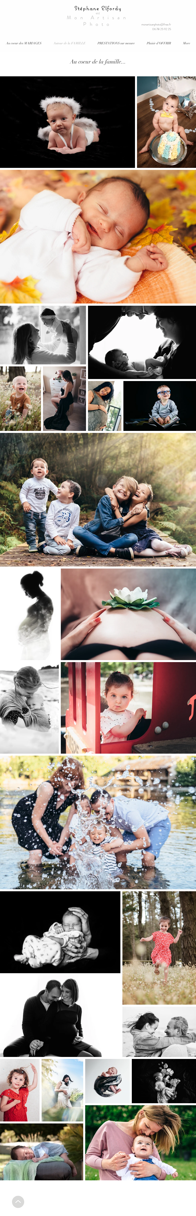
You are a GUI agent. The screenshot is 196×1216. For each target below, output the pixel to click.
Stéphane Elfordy (98, 8)
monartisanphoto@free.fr (156, 24)
